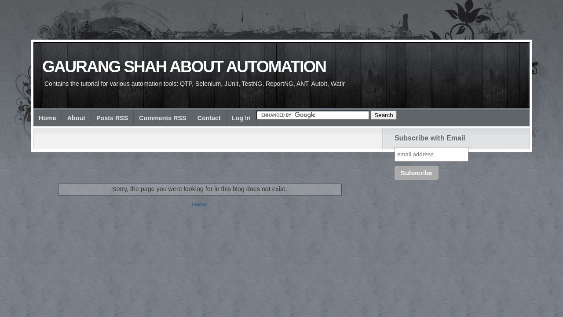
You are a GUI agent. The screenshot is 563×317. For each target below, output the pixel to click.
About (76, 118)
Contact (209, 118)
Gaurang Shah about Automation (184, 67)
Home (47, 118)
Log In (241, 118)
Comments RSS (162, 118)
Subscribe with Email (430, 138)
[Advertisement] (202, 158)
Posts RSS (112, 118)
